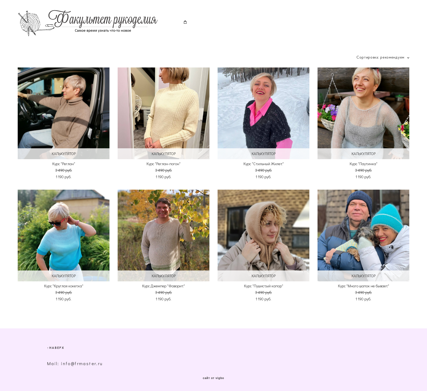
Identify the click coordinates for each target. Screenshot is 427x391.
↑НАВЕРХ (55, 347)
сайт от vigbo (213, 378)
